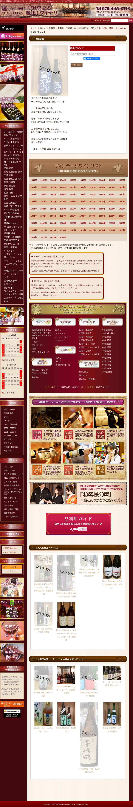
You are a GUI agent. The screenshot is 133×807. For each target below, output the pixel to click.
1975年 (73, 201)
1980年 (122, 201)
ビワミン (8, 284)
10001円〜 (8, 439)
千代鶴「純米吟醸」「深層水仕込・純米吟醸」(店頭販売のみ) (89, 572)
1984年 (63, 209)
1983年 (53, 209)
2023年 (53, 237)
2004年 (63, 223)
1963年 (53, 194)
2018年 (102, 230)
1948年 (102, 180)
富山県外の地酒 (11, 213)
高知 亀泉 (8, 189)
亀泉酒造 (7, 451)
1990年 (122, 209)
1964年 (63, 194)
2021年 (34, 237)
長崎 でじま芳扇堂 (13, 206)
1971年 (34, 201)
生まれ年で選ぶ (11, 142)
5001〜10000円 (10, 436)
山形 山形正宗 (10, 202)
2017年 (92, 230)
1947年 (92, 180)
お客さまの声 (9, 513)
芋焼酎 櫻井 (9, 233)
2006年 (83, 223)
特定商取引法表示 (12, 534)
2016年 (83, 230)
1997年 (92, 216)
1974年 (63, 201)
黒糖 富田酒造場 (11, 240)
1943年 (53, 180)
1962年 (43, 194)
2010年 (122, 223)
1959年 (112, 187)
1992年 (43, 216)
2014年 (63, 230)
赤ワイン (7, 417)
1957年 (92, 187)
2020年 (122, 230)
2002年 (43, 223)
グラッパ (8, 277)
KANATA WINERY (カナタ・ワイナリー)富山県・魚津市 (66, 690)
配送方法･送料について (13, 474)
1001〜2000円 (10, 428)
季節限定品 (8, 413)
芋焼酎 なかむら (11, 223)
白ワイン (7, 421)
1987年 (92, 209)
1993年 (53, 216)
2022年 (43, 237)
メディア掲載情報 (11, 517)
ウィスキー (9, 250)
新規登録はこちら (11, 548)
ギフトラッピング (11, 502)
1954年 (63, 187)
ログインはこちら (11, 552)
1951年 (34, 187)
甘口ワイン (8, 443)
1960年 (122, 187)
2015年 (73, 230)
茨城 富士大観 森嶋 (13, 172)
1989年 (112, 209)
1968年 (102, 194)
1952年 (43, 187)
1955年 (73, 187)
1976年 (83, 201)
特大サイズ (9, 287)
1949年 (112, 180)
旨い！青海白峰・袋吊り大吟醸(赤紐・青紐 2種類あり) (112, 584)
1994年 (63, 216)
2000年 (122, 216)
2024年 (63, 237)
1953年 (53, 187)
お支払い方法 (9, 470)
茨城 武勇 (8, 168)
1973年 (53, 201)
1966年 (83, 194)
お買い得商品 (9, 409)
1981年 (34, 209)
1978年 (102, 201)
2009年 (112, 223)
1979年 (112, 201)
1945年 (73, 180)
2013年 (53, 230)
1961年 (34, 194)
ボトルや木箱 (87, 387)
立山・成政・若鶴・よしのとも (111, 28)
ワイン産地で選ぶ (12, 138)
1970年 (122, 194)
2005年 (73, 223)
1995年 (73, 216)
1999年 (112, 216)
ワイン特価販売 (11, 209)
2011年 (34, 230)
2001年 (34, 223)
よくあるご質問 (10, 482)
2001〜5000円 (10, 432)
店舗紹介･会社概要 (11, 485)
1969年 (112, 194)
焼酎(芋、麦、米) (12, 244)
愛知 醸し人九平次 (13, 178)
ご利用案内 (97, 20)
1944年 (63, 180)
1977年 (92, 201)
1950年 (122, 180)
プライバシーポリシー (12, 526)
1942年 (43, 180)
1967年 (92, 194)
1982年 (43, 209)
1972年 (43, 201)
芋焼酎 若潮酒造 (12, 237)
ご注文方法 (8, 467)
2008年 (102, 223)
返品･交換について (11, 478)
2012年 (43, 230)
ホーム (33, 28)
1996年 (83, 216)
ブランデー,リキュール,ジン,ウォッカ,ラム (13, 264)
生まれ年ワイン (10, 498)
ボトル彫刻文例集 (11, 509)
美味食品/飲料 (10, 281)
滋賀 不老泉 (9, 182)
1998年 (102, 216)
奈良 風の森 (9, 185)
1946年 (83, 180)
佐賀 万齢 (8, 192)
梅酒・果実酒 (10, 247)
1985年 (73, 209)
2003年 (53, 223)
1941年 (34, 180)
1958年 (102, 187)
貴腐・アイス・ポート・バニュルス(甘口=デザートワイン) (13, 148)
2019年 (112, 230)
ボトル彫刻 (8, 505)
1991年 (34, 216)
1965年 (73, 194)
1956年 (83, 187)
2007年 (92, 223)
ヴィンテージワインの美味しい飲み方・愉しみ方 (13, 491)
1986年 (83, 209)
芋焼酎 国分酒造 (11, 447)
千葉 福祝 (8, 175)
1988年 (102, 209)
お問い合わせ (125, 12)
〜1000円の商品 (10, 424)
